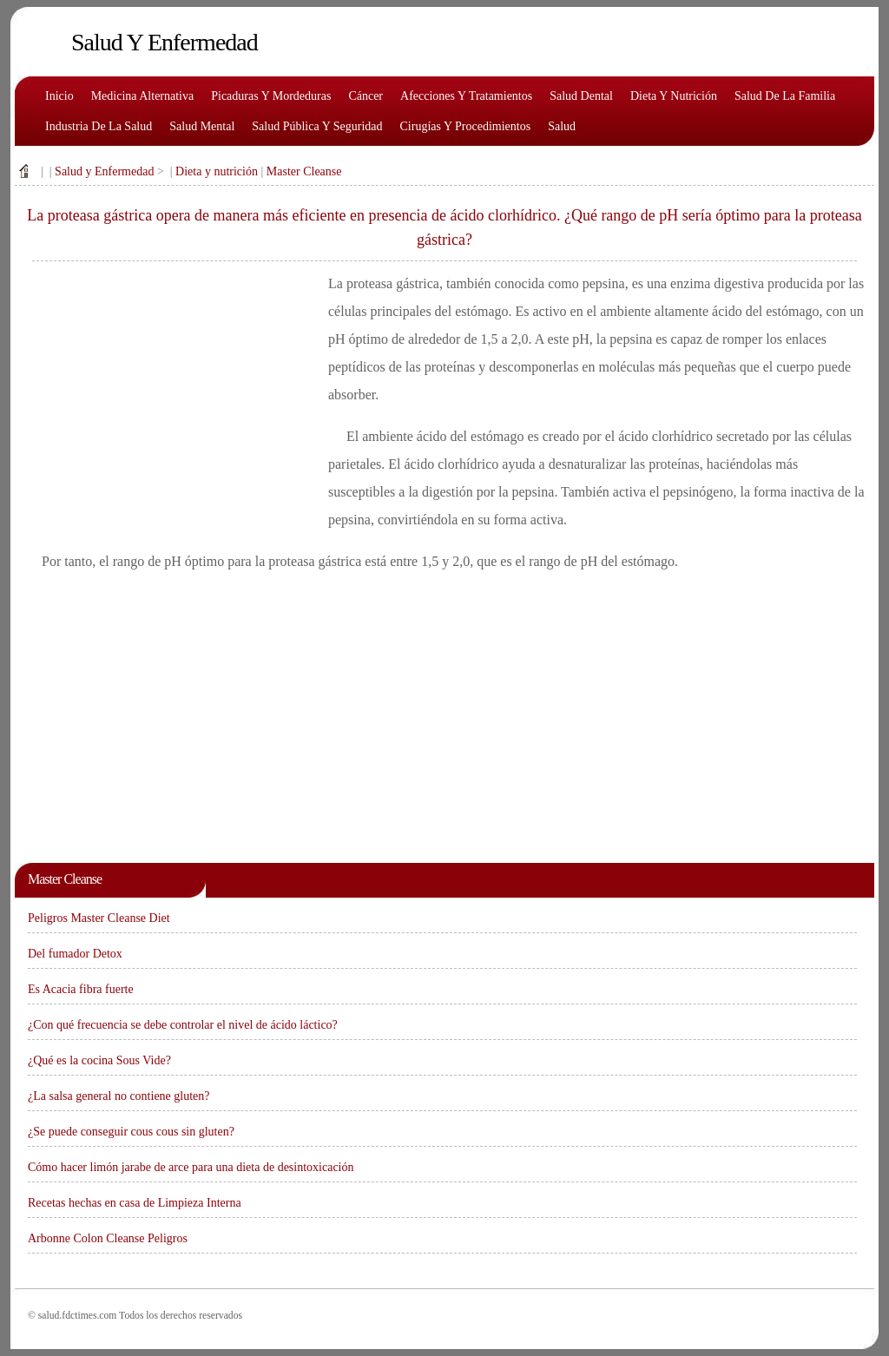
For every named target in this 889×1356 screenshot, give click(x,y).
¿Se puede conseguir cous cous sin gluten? (131, 1131)
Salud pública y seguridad (317, 126)
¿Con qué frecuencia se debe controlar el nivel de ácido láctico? (183, 1024)
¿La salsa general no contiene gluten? (119, 1096)
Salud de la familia (784, 95)
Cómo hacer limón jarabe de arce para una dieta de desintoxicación (191, 1167)
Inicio (59, 95)
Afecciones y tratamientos (466, 95)
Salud (562, 126)
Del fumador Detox (75, 953)
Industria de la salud (98, 126)
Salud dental (581, 95)
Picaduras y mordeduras (271, 95)
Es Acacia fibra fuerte (81, 989)
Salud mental (201, 126)
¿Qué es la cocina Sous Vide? (99, 1060)
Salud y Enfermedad (104, 171)
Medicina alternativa (142, 95)
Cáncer (365, 95)
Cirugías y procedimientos (465, 126)
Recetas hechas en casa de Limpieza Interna (134, 1202)
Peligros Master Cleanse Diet (99, 918)
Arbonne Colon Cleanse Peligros (108, 1238)
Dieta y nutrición (673, 95)
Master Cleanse (304, 171)
